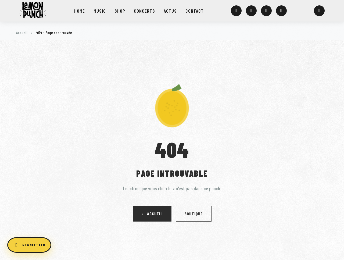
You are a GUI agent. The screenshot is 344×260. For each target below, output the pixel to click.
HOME (80, 11)
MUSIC (100, 11)
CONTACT (193, 11)
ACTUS (169, 11)
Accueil (22, 32)
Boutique (193, 213)
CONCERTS (143, 11)
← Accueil (152, 213)
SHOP (119, 11)
